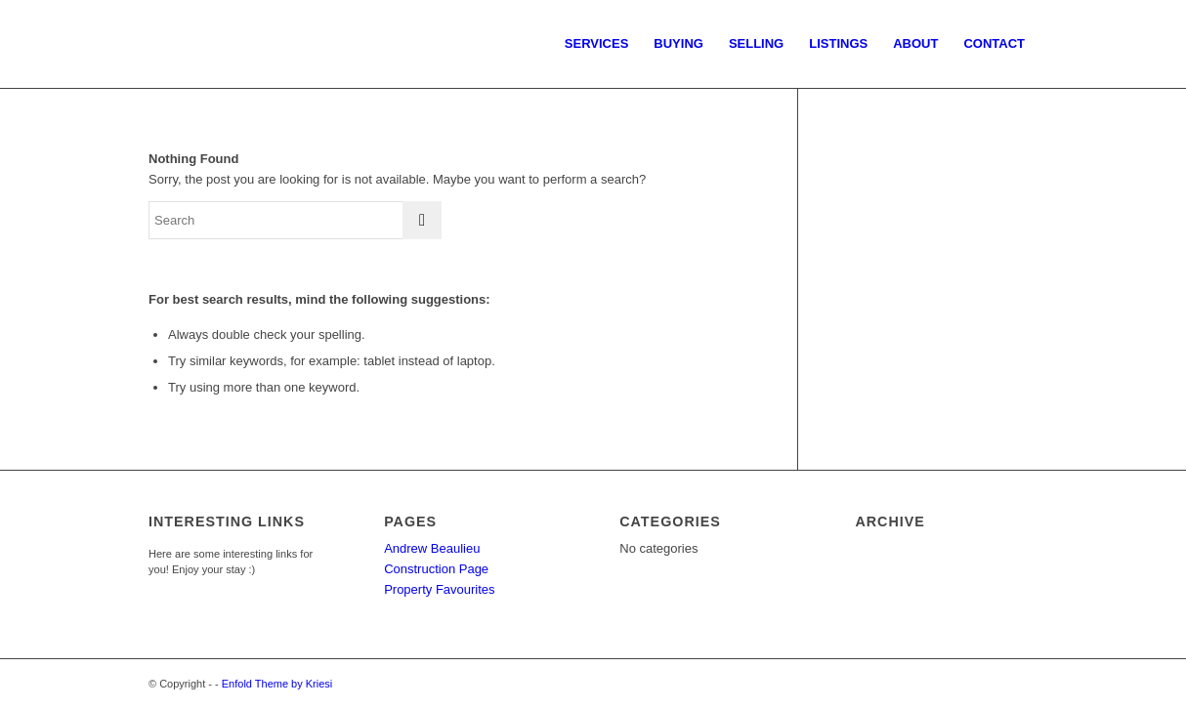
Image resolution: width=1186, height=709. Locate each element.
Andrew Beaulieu (432, 548)
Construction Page (436, 569)
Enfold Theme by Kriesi (277, 683)
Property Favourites (439, 589)
